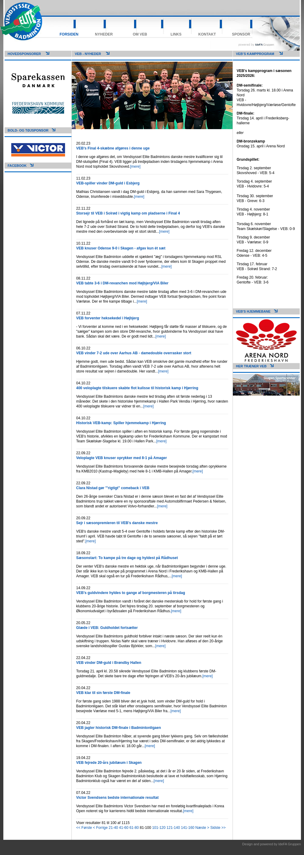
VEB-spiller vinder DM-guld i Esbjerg (108, 183)
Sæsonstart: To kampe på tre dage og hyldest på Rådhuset (127, 558)
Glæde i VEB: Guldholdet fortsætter (107, 628)
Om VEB (140, 34)
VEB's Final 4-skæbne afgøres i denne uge (113, 148)
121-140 (173, 828)
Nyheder (104, 34)
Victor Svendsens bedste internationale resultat (117, 797)
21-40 (113, 828)
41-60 (124, 828)
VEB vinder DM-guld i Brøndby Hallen (108, 663)
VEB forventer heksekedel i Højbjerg (107, 318)
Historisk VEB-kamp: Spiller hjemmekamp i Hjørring (121, 423)
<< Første (84, 828)
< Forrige (100, 828)
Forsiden (69, 34)
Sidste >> (218, 828)
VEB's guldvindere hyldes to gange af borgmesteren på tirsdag (130, 593)
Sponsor (241, 34)
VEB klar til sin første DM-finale (103, 693)
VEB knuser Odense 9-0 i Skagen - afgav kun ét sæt (120, 248)
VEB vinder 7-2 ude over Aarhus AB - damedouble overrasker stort (134, 353)
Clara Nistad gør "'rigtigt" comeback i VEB (113, 488)
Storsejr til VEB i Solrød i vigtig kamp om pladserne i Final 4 (128, 213)
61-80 (134, 828)
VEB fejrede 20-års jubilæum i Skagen (109, 763)
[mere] (135, 166)
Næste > (202, 828)
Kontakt (207, 34)
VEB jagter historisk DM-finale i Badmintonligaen (118, 728)
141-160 (187, 828)
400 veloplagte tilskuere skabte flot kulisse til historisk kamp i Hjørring (137, 388)
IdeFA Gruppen (289, 844)
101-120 (158, 828)
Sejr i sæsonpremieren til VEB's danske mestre (117, 523)
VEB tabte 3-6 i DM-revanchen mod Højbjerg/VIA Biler (122, 283)
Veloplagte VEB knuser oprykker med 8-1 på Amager (121, 458)
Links (176, 34)
